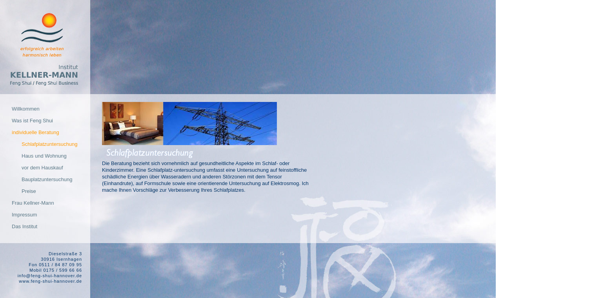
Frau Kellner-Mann (33, 203)
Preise (29, 191)
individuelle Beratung (35, 132)
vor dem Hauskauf (42, 168)
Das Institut (24, 226)
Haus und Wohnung (44, 156)
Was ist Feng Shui (32, 121)
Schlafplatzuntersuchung (49, 144)
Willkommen (26, 109)
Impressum (24, 215)
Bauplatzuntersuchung (47, 179)
